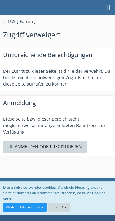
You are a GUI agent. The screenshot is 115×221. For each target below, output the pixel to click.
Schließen (59, 207)
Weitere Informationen (25, 207)
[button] (6, 8)
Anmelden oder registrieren (45, 146)
